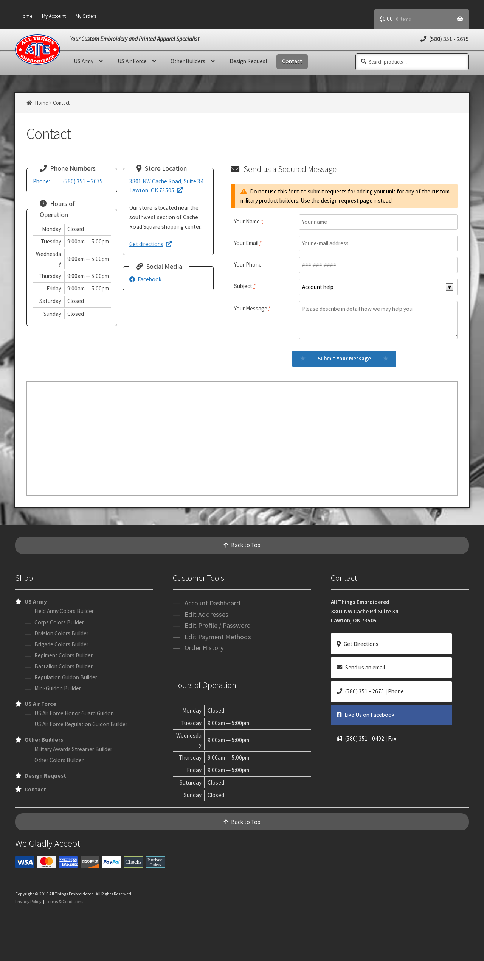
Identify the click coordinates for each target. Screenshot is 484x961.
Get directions (150, 244)
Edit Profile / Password (218, 625)
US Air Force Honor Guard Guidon (74, 713)
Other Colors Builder (59, 760)
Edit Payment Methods (218, 636)
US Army (83, 61)
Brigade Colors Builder (61, 644)
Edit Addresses (206, 614)
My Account (54, 16)
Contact (292, 61)
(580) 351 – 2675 (68, 181)
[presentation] (242, 938)
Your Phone (248, 264)
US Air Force (132, 61)
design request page (346, 200)
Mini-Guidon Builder (57, 688)
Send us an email (361, 667)
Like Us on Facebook (365, 714)
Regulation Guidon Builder (65, 677)
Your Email (248, 242)
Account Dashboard (212, 603)
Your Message (252, 308)
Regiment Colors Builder (63, 655)
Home (26, 16)
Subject (245, 286)
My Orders (86, 16)
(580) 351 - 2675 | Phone (370, 691)
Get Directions (358, 643)
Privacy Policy (28, 901)
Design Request (249, 61)
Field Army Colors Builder (64, 611)
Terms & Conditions (64, 901)
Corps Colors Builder (59, 622)
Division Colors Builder (61, 633)
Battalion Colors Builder (63, 666)
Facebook (145, 279)
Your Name (248, 221)
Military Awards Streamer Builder (73, 749)
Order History (204, 647)
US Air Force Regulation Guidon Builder (80, 724)
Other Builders (188, 61)
